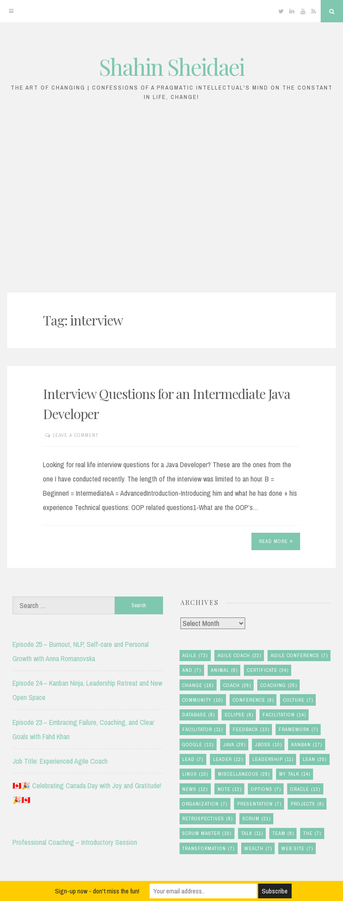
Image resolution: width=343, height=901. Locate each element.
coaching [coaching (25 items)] (278, 685)
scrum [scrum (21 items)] (257, 819)
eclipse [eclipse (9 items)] (239, 715)
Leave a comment (75, 435)
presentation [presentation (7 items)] (259, 804)
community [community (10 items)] (202, 700)
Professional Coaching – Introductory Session (75, 842)
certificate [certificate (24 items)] (268, 670)
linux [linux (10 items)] (195, 774)
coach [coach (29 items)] (237, 685)
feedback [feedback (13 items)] (251, 729)
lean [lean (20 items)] (314, 759)
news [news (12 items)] (195, 789)
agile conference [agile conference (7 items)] (299, 655)
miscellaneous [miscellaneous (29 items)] (244, 774)
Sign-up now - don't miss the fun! (97, 891)
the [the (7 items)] (312, 833)
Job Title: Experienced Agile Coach (60, 761)
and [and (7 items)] (191, 670)
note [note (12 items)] (230, 789)
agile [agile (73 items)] (195, 655)
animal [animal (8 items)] (224, 670)
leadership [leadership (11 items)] (272, 759)
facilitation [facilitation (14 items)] (284, 715)
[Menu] (11, 11)
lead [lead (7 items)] (192, 759)
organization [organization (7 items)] (204, 804)
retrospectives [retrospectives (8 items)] (207, 819)
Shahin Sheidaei (171, 67)
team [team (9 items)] (283, 833)
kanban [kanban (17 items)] (306, 745)
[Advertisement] (171, 201)
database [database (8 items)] (198, 715)
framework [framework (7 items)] (298, 729)
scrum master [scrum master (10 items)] (206, 833)
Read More (276, 541)
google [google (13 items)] (197, 745)
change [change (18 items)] (197, 685)
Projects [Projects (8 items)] (307, 804)
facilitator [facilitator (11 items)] (202, 729)
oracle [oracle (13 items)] (305, 789)
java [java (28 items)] (234, 745)
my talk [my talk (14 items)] (294, 774)
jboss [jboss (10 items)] (268, 745)
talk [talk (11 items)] (252, 833)
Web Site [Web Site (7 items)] (297, 848)
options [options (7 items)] (266, 789)
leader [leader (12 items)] (228, 759)
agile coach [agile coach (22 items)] (239, 655)
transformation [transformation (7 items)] (208, 848)
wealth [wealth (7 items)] (258, 848)
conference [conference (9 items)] (253, 700)
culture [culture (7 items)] (298, 700)
